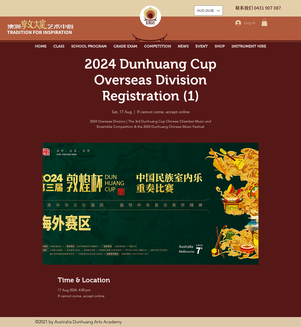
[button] (264, 22)
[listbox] (208, 10)
